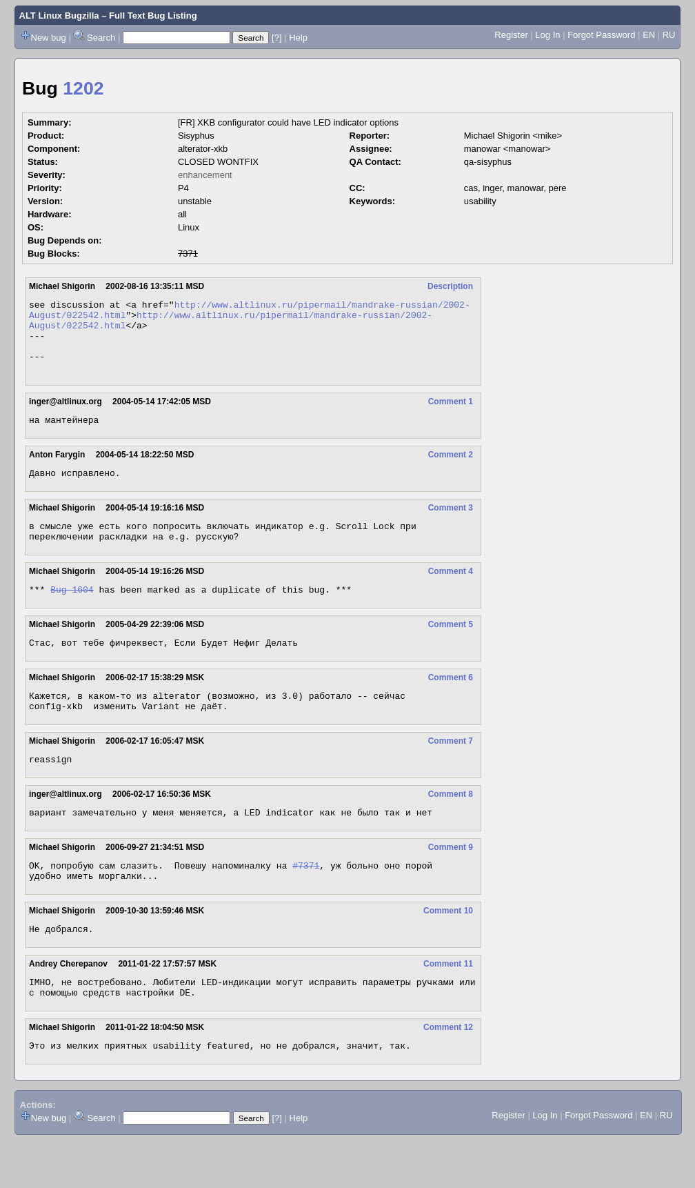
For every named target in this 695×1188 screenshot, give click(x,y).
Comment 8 (450, 827)
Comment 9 (450, 882)
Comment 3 (450, 526)
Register (510, 35)
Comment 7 (450, 772)
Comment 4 (450, 594)
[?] (276, 37)
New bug (48, 37)
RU (669, 35)
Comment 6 (450, 704)
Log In (547, 35)
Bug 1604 (71, 614)
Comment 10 (448, 950)
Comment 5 (450, 649)
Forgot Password (601, 35)
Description (450, 286)
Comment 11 (448, 1005)
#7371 (305, 902)
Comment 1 (450, 416)
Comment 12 (448, 1073)
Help (298, 37)
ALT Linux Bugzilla (59, 15)
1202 (83, 88)
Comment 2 (450, 471)
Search (101, 37)
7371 (188, 253)
